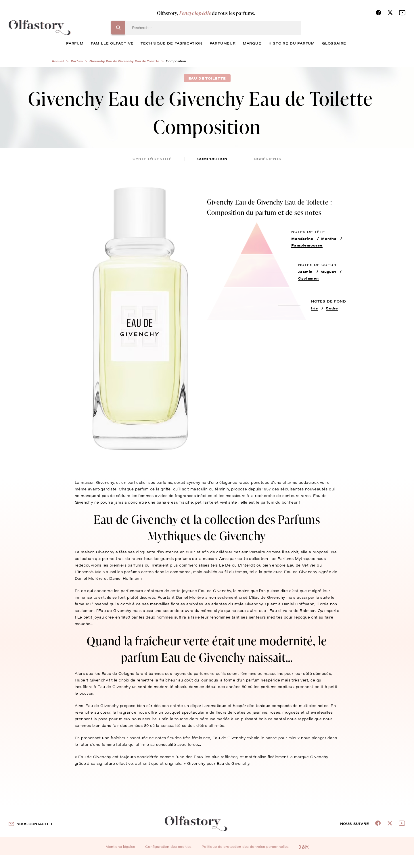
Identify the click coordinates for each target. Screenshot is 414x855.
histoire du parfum (292, 43)
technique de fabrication (171, 43)
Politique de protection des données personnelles (245, 846)
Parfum (77, 61)
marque (252, 43)
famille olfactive (112, 43)
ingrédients (266, 158)
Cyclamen (308, 278)
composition (212, 158)
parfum (75, 43)
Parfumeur (223, 43)
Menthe (329, 238)
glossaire (334, 43)
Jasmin (305, 271)
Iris (314, 308)
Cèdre (332, 308)
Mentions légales (120, 846)
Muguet (328, 271)
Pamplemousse (307, 245)
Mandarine (302, 238)
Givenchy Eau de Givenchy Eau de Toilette (124, 61)
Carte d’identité (152, 158)
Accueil (58, 61)
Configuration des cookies (168, 846)
